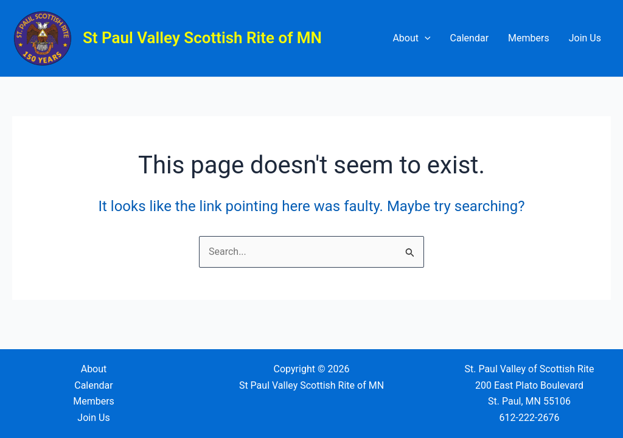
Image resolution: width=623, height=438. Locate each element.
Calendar (469, 38)
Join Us (585, 38)
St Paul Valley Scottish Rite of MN (202, 38)
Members (528, 38)
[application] (425, 38)
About (411, 38)
